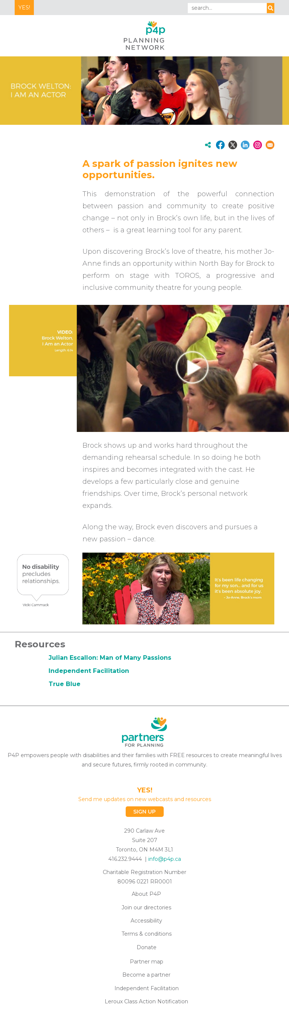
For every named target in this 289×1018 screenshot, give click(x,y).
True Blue (65, 684)
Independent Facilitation (89, 670)
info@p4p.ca (164, 859)
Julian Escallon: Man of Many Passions (110, 657)
